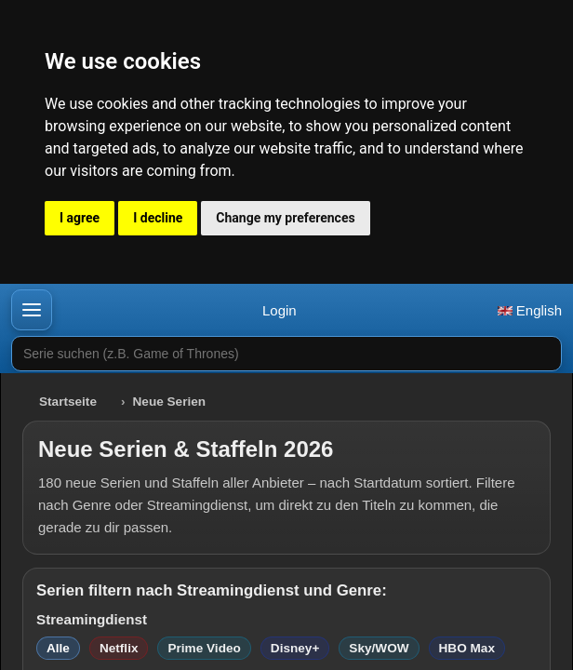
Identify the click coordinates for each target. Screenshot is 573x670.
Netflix (119, 648)
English (530, 310)
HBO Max (467, 648)
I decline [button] (157, 217)
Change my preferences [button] (285, 217)
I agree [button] (80, 217)
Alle (58, 648)
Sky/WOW (378, 648)
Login (279, 310)
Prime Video (203, 648)
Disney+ (295, 648)
